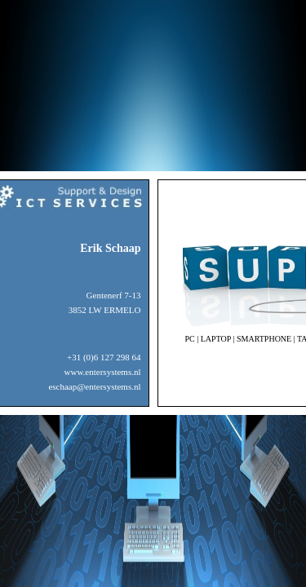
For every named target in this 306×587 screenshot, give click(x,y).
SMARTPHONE (264, 338)
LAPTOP (216, 338)
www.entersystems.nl (102, 372)
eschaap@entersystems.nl (94, 386)
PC (190, 338)
